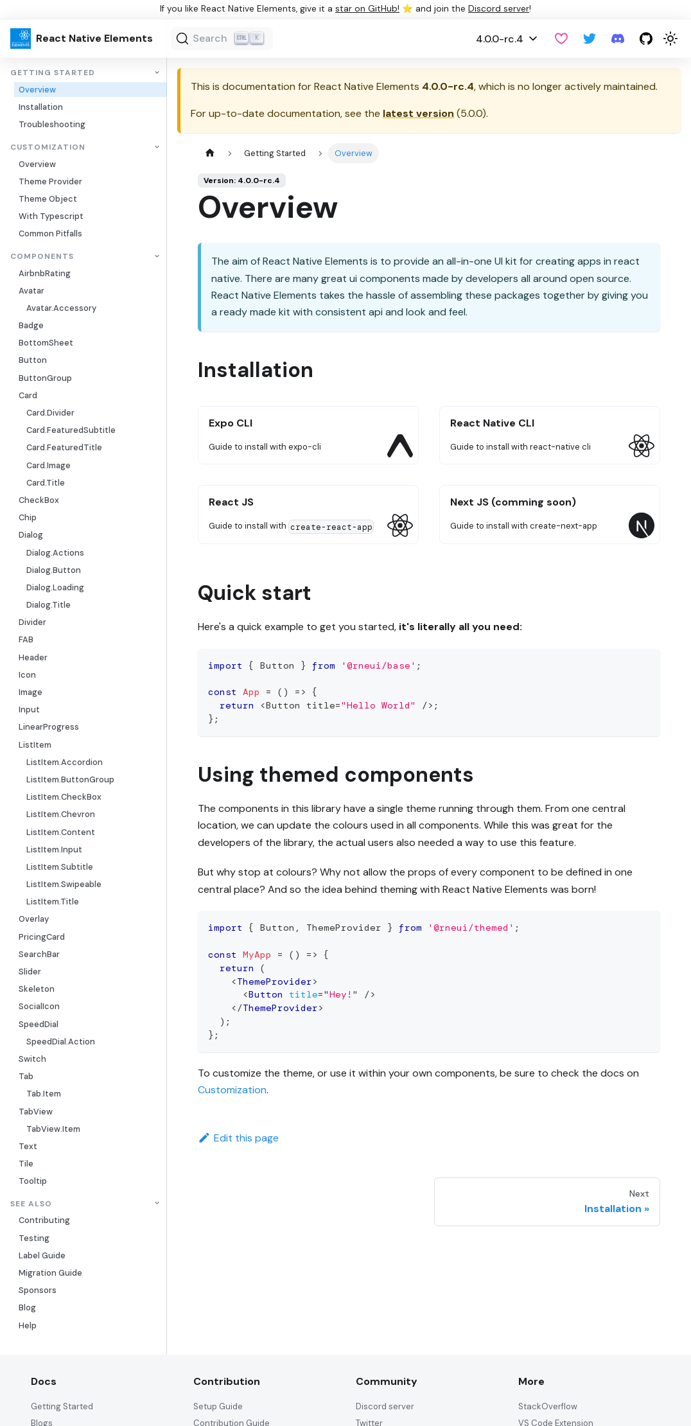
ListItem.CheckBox (63, 796)
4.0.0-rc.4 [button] (499, 39)
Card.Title (45, 482)
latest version (418, 113)
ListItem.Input (54, 849)
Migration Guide (50, 1272)
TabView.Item (53, 1128)
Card (28, 395)
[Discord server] (618, 39)
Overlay (34, 918)
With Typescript (51, 216)
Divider (32, 622)
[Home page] (210, 153)
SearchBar (39, 954)
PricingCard (42, 936)
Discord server (498, 8)
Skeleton (37, 988)
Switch (32, 1058)
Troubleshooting (52, 124)
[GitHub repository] (646, 39)
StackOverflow (547, 1406)
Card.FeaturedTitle (64, 447)
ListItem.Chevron (60, 814)
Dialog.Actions (55, 552)
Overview (37, 89)
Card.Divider (50, 412)
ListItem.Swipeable (63, 884)
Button (33, 360)
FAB (26, 639)
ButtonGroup (45, 378)
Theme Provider (50, 181)
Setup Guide (218, 1406)
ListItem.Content (60, 832)
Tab (26, 1076)
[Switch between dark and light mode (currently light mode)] (670, 38)
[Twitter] (589, 39)
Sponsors (38, 1290)
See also (31, 1203)
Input (29, 709)
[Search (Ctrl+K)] (222, 38)
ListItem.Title (52, 901)
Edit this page (238, 1138)
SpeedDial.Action (60, 1041)
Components (42, 256)
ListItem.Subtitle (59, 866)
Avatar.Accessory (61, 308)
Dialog (31, 534)
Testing (34, 1238)
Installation (41, 106)
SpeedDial (38, 1024)
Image (30, 692)
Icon (27, 674)
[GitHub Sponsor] (561, 39)
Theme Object (48, 198)
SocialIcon (39, 1006)
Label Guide (42, 1255)
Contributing (44, 1220)
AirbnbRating (45, 273)
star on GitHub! (367, 8)
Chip (28, 517)
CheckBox (39, 500)
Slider (30, 971)
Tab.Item (43, 1093)
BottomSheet (46, 342)
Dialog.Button (53, 570)
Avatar (31, 290)
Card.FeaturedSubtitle (71, 430)
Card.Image (48, 465)
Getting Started (52, 73)
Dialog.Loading (55, 587)
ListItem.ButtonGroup (70, 779)
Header (33, 657)
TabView (36, 1111)
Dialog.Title (48, 604)
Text (28, 1146)
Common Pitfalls (50, 233)
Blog (27, 1307)
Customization (47, 147)
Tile (26, 1163)
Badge (31, 325)
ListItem (35, 744)
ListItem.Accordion (64, 762)
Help (28, 1325)
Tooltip (33, 1180)
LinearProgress (49, 726)
